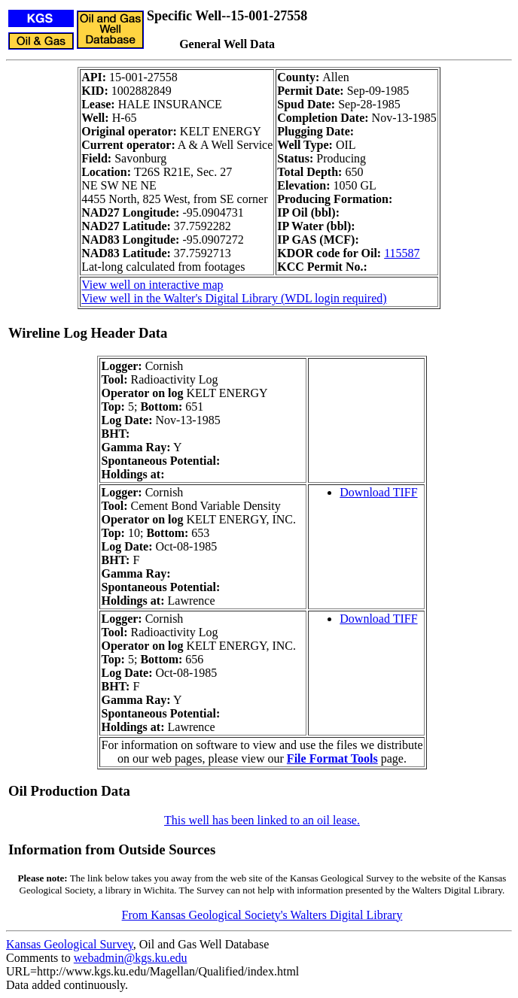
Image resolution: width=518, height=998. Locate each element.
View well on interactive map (152, 284)
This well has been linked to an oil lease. (262, 820)
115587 (401, 253)
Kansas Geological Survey (69, 944)
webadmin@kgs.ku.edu (130, 957)
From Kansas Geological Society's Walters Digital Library (262, 915)
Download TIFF (378, 492)
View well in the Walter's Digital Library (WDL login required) (233, 298)
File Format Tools (332, 758)
